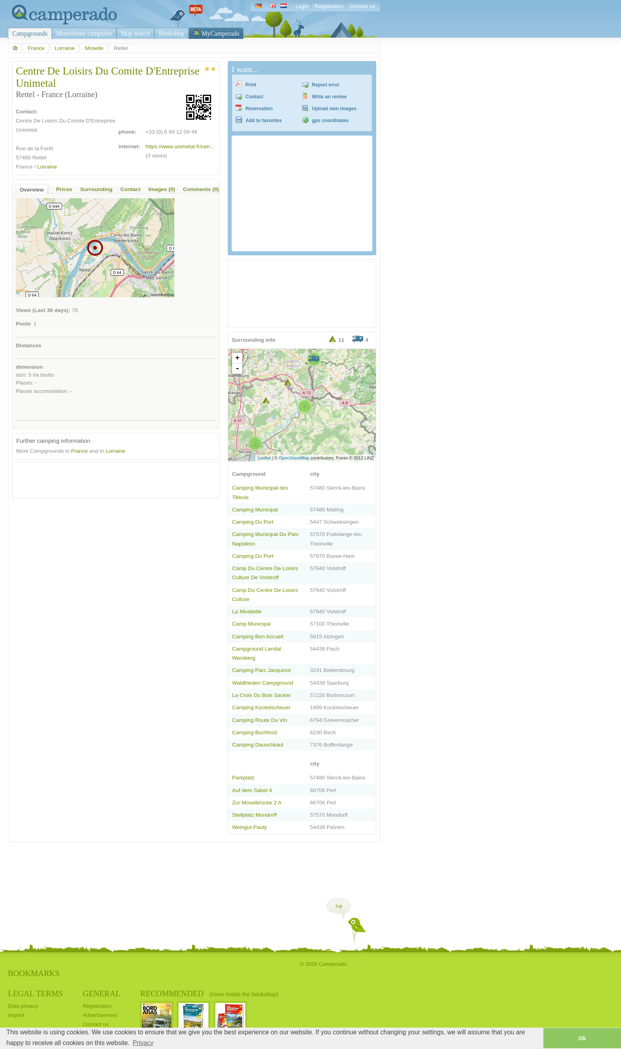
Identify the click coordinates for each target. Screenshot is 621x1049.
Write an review (329, 97)
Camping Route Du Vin (259, 720)
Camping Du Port (252, 522)
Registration (328, 6)
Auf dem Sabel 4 (252, 790)
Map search (135, 33)
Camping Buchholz (254, 732)
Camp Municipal (251, 624)
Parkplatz (243, 778)
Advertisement (100, 1015)
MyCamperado (220, 33)
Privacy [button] (143, 1042)
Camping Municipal (255, 510)
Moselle (94, 48)
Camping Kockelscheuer (261, 707)
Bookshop (171, 33)
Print (251, 85)
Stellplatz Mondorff (254, 815)
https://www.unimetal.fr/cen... (179, 146)
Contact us (362, 6)
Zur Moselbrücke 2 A (257, 803)
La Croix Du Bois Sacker (261, 695)
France (36, 48)
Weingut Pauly (249, 827)
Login (302, 6)
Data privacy (23, 1006)
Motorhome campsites (84, 33)
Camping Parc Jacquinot (261, 670)
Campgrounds (30, 33)
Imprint (16, 1015)
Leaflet (263, 458)
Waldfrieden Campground (262, 683)
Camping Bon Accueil (257, 636)
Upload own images (334, 108)
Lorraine (64, 48)
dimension (29, 367)
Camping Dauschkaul (257, 745)
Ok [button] (582, 1038)
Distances (28, 345)
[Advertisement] (109, 478)
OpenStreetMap (294, 458)
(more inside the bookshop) (244, 994)
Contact (254, 97)
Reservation (259, 108)
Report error (326, 85)
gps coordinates (330, 120)
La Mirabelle (246, 611)
